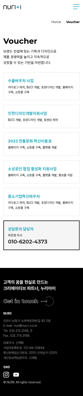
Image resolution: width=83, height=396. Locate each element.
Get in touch (20, 301)
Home (56, 22)
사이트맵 (76, 6)
